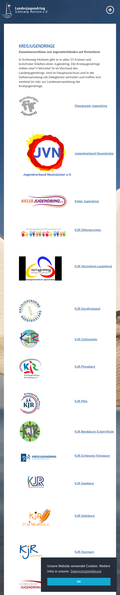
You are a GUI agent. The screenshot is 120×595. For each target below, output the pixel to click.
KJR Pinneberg (85, 366)
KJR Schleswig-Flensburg (92, 455)
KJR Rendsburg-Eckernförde (94, 431)
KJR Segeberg (84, 483)
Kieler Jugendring (87, 201)
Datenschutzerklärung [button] (86, 571)
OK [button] (79, 581)
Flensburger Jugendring (91, 105)
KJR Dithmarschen (88, 230)
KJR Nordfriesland (87, 308)
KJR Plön (81, 401)
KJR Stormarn (84, 552)
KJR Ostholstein (86, 339)
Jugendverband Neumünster (94, 153)
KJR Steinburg (84, 515)
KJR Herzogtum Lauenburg (93, 266)
